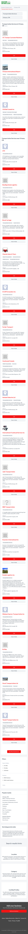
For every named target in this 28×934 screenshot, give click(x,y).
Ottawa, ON (17, 7)
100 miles (6, 770)
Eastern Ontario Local (6, 7)
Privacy (14, 920)
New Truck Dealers (6, 810)
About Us (17, 918)
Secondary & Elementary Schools (10, 802)
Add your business (14, 911)
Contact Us (23, 918)
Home (3, 918)
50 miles (6, 768)
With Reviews (7, 777)
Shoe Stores (5, 820)
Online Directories (10, 918)
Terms (9, 920)
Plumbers (4, 806)
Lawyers (4, 808)
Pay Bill (18, 920)
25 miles (6, 765)
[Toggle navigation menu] (26, 2)
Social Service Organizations (9, 800)
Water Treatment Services (8, 798)
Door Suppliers (5, 812)
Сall (14, 55)
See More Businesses (14, 751)
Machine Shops (6, 818)
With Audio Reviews (8, 780)
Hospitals (4, 813)
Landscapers (5, 804)
